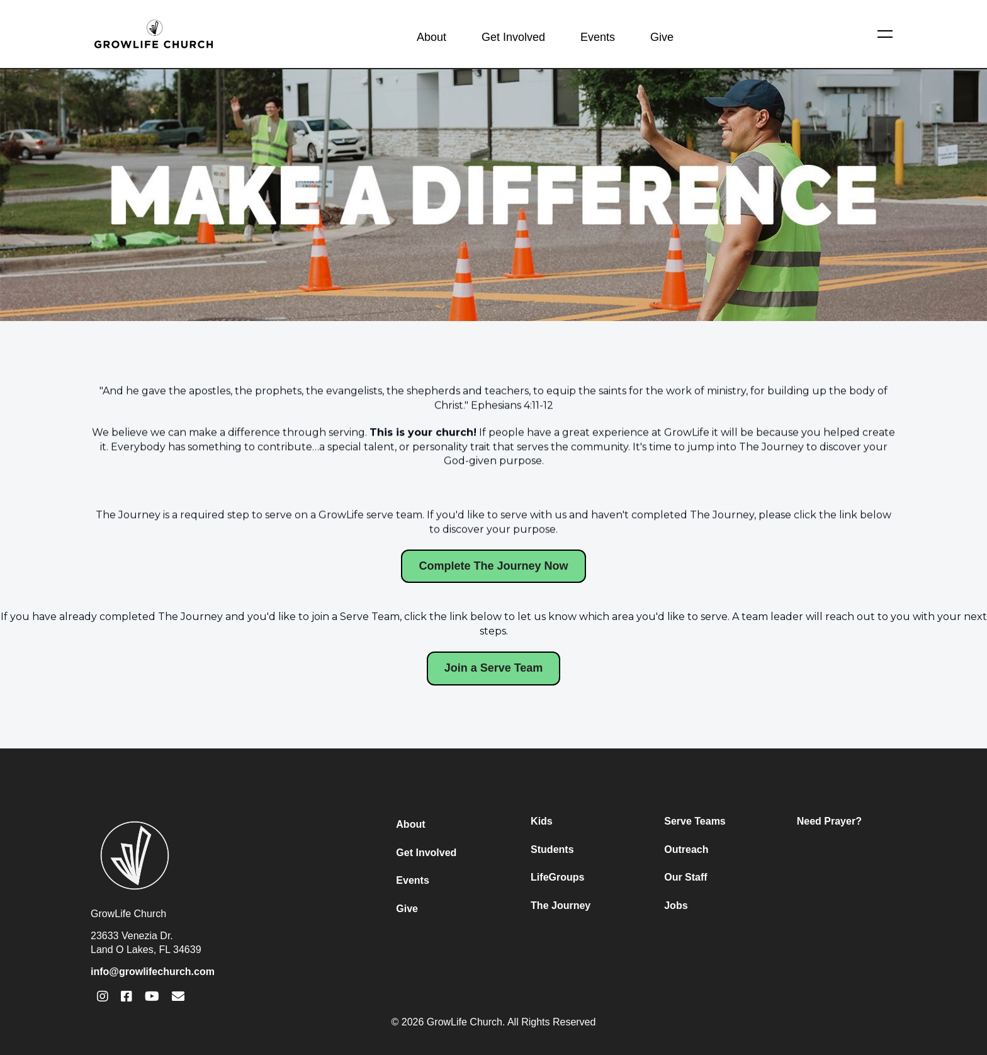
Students (552, 849)
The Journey (560, 905)
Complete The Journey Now (493, 566)
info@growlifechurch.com (153, 971)
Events (597, 37)
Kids (542, 821)
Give (662, 37)
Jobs (675, 905)
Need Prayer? (829, 821)
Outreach (686, 849)
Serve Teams (695, 821)
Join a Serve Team (493, 668)
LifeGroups (557, 877)
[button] (885, 34)
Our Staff (685, 877)
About (431, 37)
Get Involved (513, 37)
